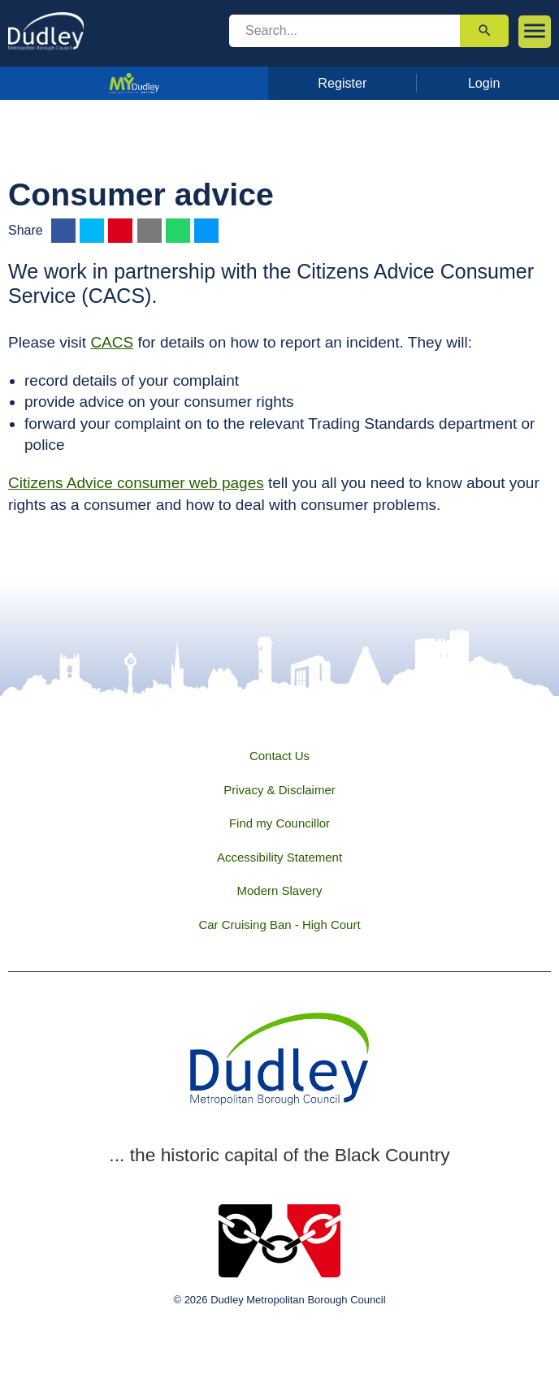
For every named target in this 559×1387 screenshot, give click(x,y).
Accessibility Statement (279, 857)
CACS (111, 342)
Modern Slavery (279, 890)
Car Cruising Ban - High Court (279, 924)
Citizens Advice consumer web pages (136, 482)
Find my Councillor (279, 823)
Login (484, 83)
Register (342, 83)
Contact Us (279, 756)
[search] (344, 31)
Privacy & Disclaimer (279, 790)
